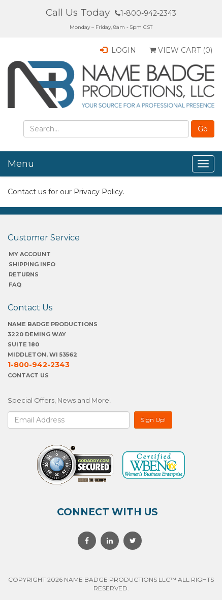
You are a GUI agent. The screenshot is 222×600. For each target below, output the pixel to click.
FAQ (15, 284)
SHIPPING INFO (32, 264)
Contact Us (28, 375)
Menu (21, 163)
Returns (24, 274)
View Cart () (180, 50)
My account (30, 254)
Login (118, 50)
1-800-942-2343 (145, 13)
